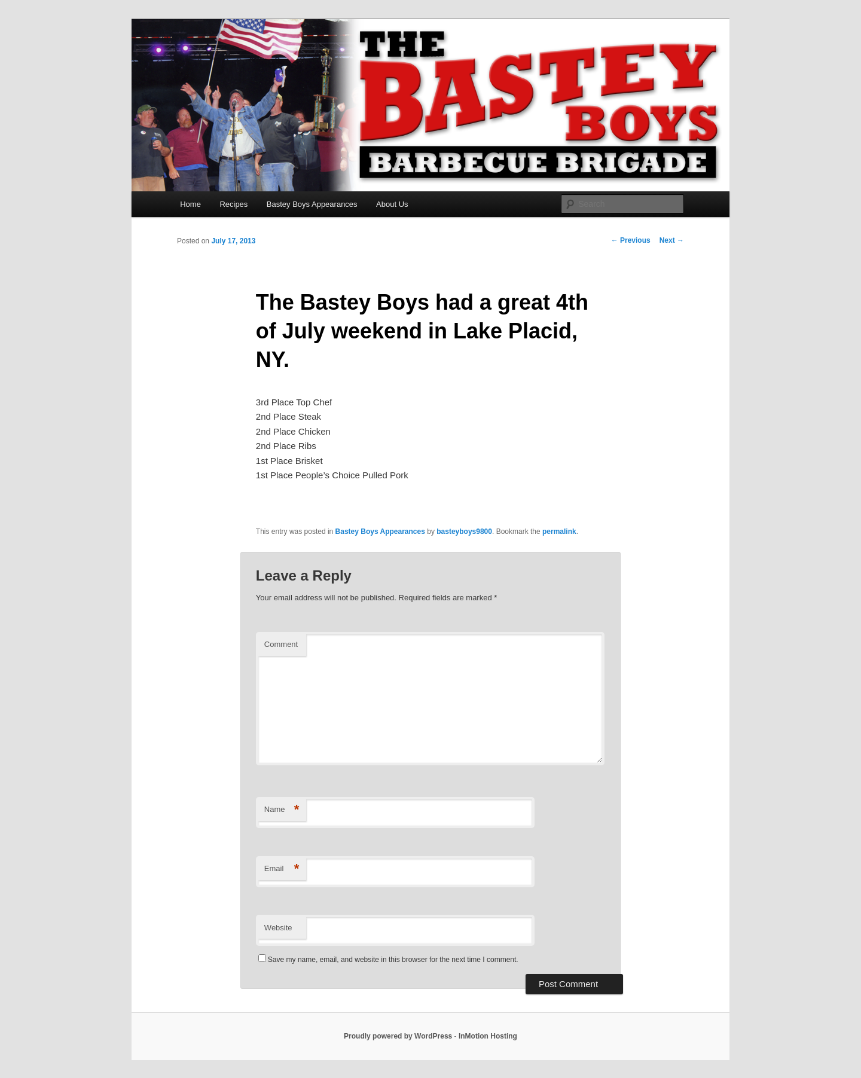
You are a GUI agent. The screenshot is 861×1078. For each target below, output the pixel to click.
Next (672, 240)
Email (282, 869)
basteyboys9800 (464, 531)
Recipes (233, 204)
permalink (559, 531)
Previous (631, 240)
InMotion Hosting (488, 1036)
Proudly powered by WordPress (398, 1036)
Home (190, 204)
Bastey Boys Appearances (312, 204)
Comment (281, 644)
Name (282, 810)
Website (278, 927)
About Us (392, 204)
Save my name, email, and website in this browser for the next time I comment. (393, 959)
